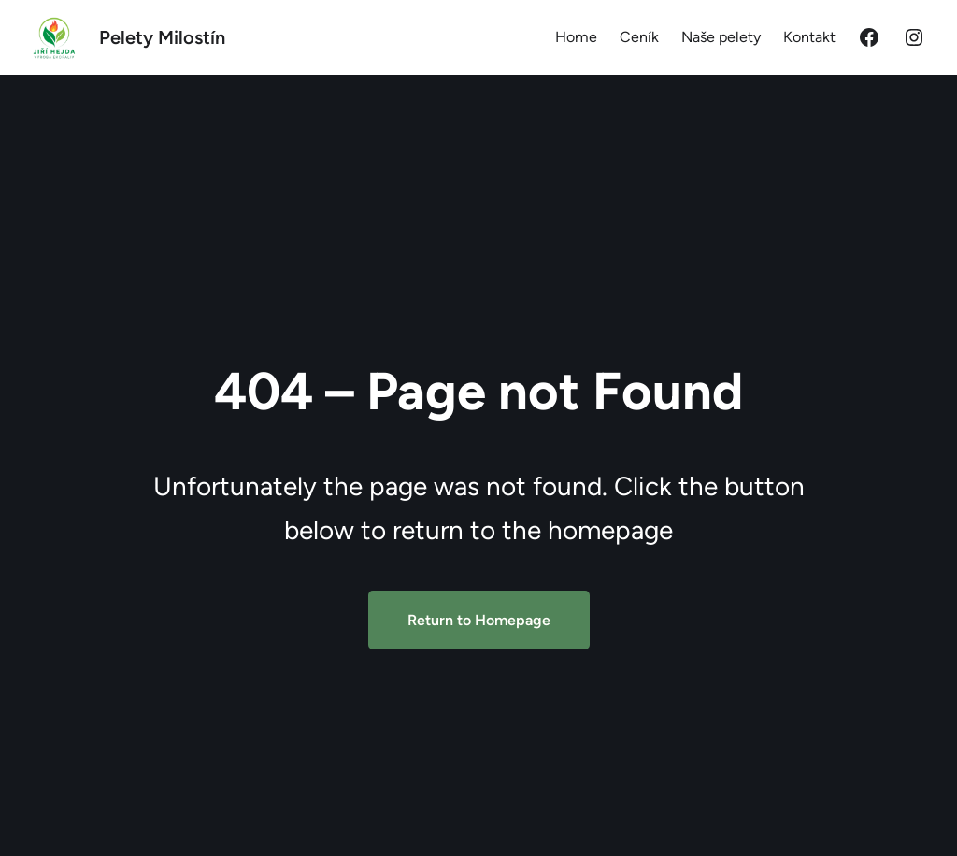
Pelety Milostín (162, 37)
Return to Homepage (478, 620)
